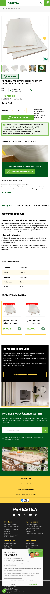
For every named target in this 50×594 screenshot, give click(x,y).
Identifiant (7, 547)
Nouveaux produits (10, 524)
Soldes (28, 549)
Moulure (7, 531)
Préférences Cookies (11, 589)
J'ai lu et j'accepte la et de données (24, 438)
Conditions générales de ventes (34, 530)
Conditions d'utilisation (34, 526)
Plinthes (7, 533)
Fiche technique (23, 205)
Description (6, 205)
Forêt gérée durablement (16, 90)
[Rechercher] (25, 9)
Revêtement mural (10, 535)
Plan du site (8, 545)
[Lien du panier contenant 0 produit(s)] (47, 3)
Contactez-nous (10, 543)
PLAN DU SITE (8, 588)
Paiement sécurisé (32, 528)
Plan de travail (9, 537)
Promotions (30, 543)
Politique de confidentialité (35, 533)
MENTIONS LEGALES (10, 586)
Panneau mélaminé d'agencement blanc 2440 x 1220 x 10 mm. (34, 322)
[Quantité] (18, 110)
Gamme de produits (11, 530)
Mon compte (8, 549)
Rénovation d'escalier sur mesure (13, 527)
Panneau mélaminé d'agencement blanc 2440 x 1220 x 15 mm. (10, 322)
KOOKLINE (7, 592)
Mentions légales (32, 524)
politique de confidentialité (25, 437)
